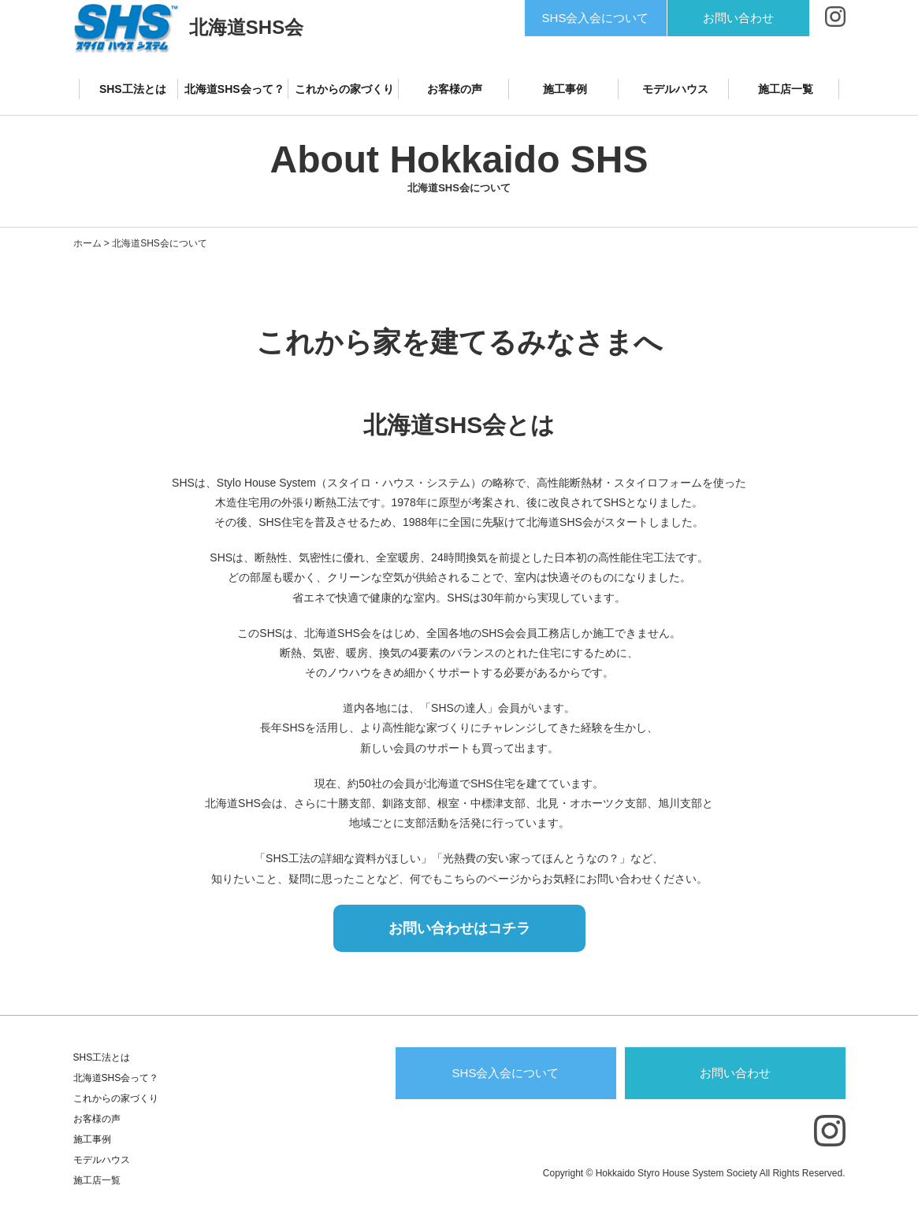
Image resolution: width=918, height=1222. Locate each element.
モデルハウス (675, 89)
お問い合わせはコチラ (459, 928)
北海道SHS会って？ (234, 89)
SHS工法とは (132, 89)
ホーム (87, 243)
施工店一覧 (785, 89)
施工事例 (565, 89)
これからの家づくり (344, 89)
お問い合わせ (738, 17)
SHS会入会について (595, 17)
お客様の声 (454, 89)
